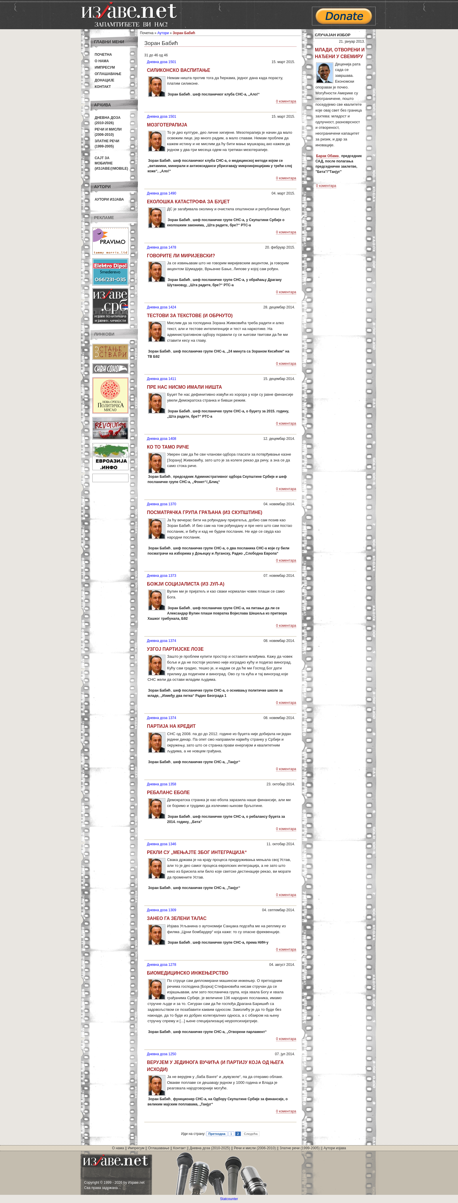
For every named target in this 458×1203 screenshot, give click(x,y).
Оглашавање (108, 74)
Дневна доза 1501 (161, 62)
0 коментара (286, 101)
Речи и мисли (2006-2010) (255, 1148)
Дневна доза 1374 (161, 641)
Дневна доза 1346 (161, 844)
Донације (104, 80)
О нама (102, 61)
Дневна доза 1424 (161, 307)
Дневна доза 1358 (161, 784)
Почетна (103, 55)
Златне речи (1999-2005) (300, 1148)
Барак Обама (327, 156)
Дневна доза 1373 (161, 576)
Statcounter (229, 1199)
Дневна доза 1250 (161, 1054)
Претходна (216, 1134)
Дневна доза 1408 (161, 439)
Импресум (105, 67)
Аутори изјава (109, 199)
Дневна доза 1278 (161, 965)
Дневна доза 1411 (161, 379)
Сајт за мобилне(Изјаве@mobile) (111, 163)
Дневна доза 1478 (161, 247)
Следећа (251, 1134)
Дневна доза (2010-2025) (210, 1148)
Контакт (103, 87)
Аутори (163, 33)
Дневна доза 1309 (161, 910)
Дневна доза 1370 (161, 504)
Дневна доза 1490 (161, 193)
